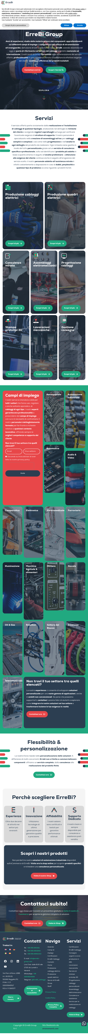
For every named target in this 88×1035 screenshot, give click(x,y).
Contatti (51, 964)
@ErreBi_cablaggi (39, 981)
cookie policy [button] (72, 13)
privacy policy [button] (80, 9)
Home (50, 967)
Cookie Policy (50, 1000)
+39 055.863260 (34, 953)
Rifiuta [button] (66, 25)
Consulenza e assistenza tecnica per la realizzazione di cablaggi (74, 1003)
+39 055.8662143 (34, 956)
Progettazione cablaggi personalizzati (74, 985)
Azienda (51, 949)
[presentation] (19, 466)
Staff (49, 988)
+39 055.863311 (33, 950)
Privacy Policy (50, 994)
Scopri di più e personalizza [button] (15, 25)
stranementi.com (50, 1030)
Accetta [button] (80, 25)
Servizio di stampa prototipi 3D (73, 976)
